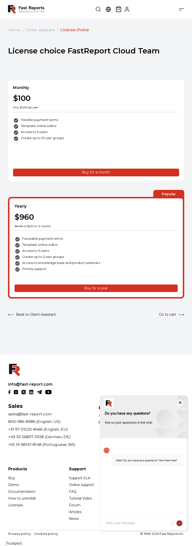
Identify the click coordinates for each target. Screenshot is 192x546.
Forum (74, 505)
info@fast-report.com (30, 384)
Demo (13, 485)
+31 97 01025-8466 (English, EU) (38, 429)
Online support (81, 485)
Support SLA (79, 478)
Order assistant (40, 30)
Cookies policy (46, 534)
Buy (11, 478)
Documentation (21, 491)
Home (15, 30)
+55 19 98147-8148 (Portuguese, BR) (41, 444)
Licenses (15, 505)
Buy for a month (96, 172)
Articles (75, 512)
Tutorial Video (80, 498)
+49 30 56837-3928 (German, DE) (39, 436)
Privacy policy (19, 534)
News (74, 518)
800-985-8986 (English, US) (34, 421)
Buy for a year (96, 288)
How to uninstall (22, 498)
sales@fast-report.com (30, 414)
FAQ (73, 491)
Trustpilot (14, 543)
